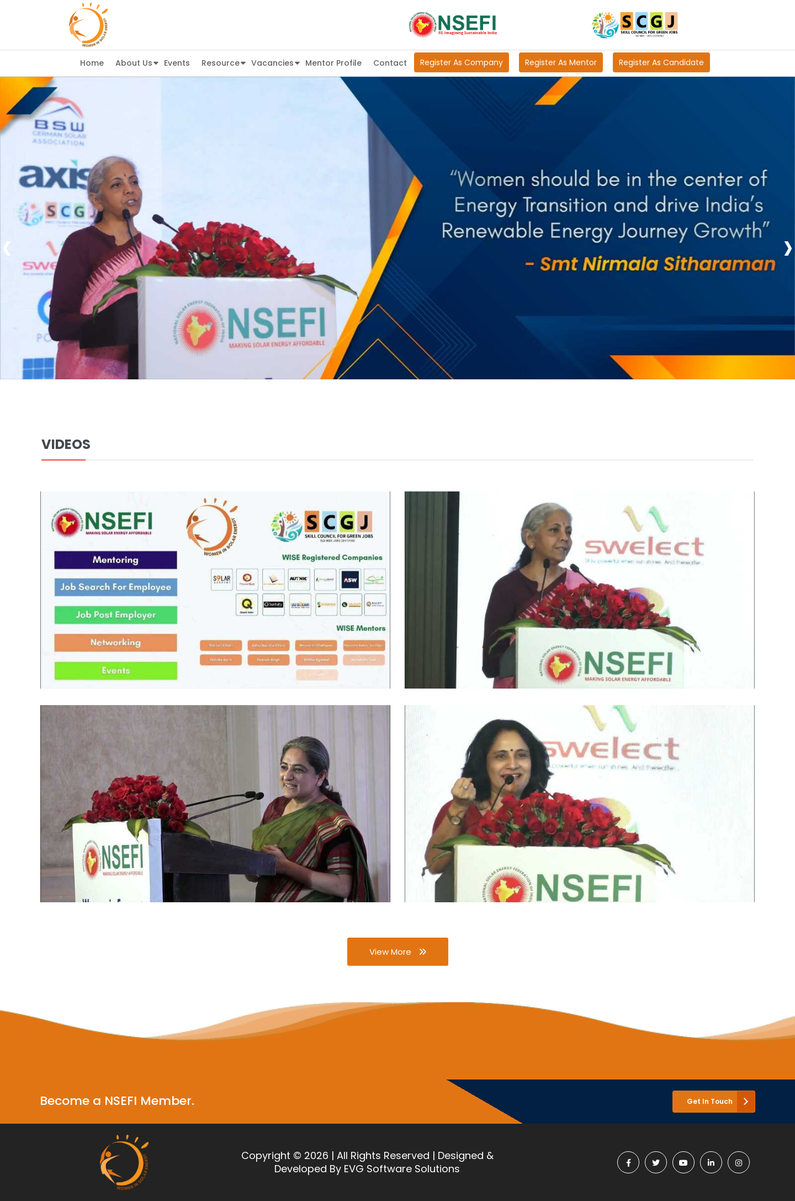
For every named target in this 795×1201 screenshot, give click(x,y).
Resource (224, 62)
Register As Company (461, 62)
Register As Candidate (661, 62)
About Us (136, 62)
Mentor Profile (333, 62)
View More (397, 951)
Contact (390, 62)
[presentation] (7, 246)
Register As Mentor (561, 62)
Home (92, 62)
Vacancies (275, 62)
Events (177, 62)
